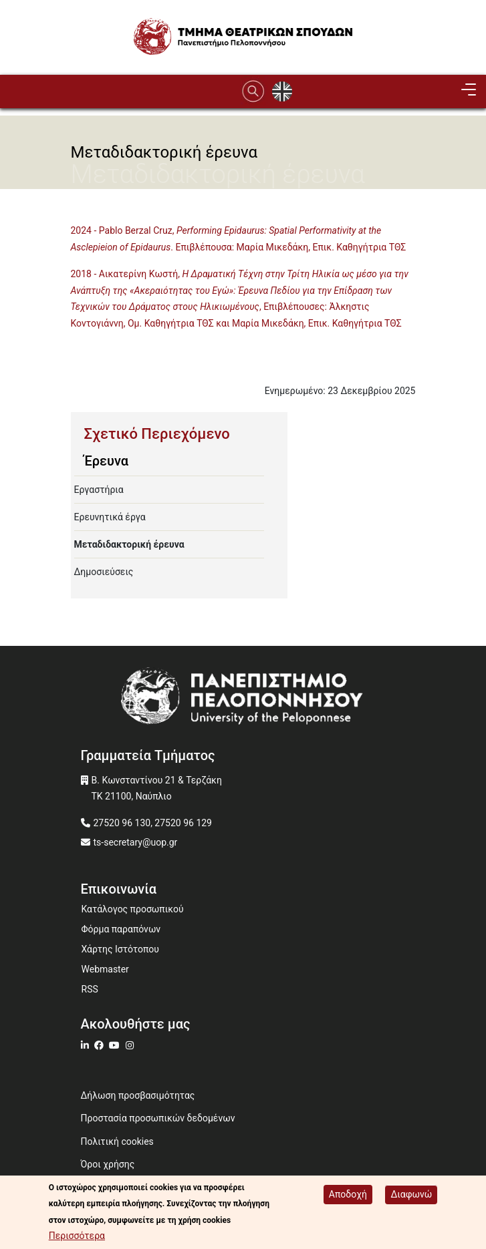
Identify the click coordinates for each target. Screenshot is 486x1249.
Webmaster (105, 969)
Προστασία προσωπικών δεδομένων (158, 1118)
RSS (90, 989)
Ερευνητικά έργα (110, 517)
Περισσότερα (77, 1237)
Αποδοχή (348, 1195)
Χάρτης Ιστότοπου (120, 949)
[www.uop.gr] (243, 699)
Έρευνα (106, 461)
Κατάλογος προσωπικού (133, 909)
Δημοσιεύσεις (104, 571)
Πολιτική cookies (117, 1141)
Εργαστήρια (99, 489)
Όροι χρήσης (108, 1164)
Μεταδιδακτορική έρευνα (129, 544)
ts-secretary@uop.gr (136, 842)
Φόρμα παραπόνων (121, 929)
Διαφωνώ (411, 1195)
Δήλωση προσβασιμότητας (138, 1095)
